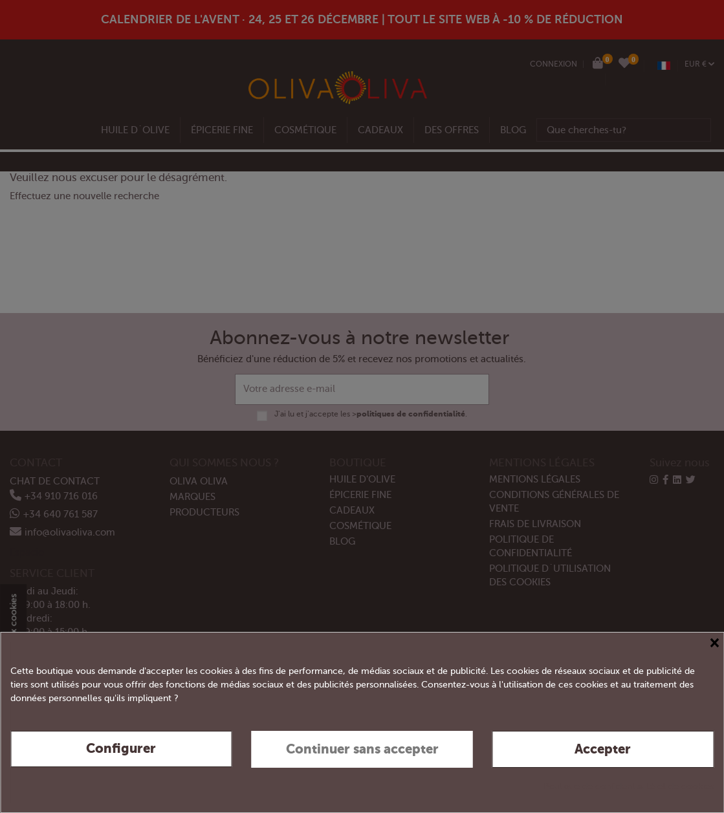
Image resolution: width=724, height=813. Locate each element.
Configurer (121, 748)
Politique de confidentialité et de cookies (628, 786)
